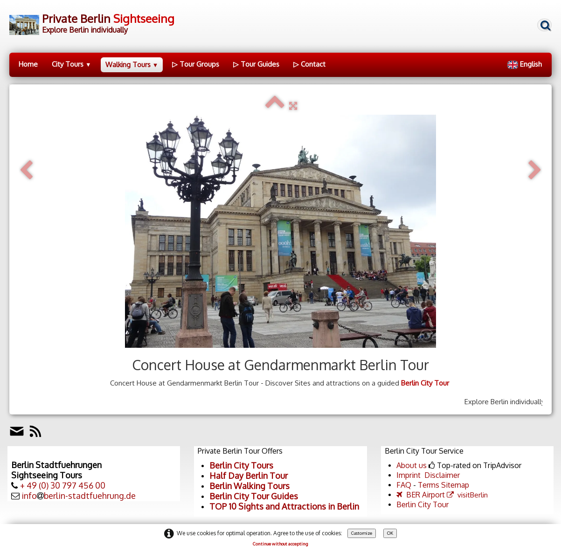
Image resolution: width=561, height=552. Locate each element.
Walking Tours (132, 64)
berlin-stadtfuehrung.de (90, 495)
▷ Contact (309, 64)
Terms (428, 485)
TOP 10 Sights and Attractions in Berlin (284, 506)
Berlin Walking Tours (249, 486)
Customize (361, 533)
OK (390, 533)
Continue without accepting (280, 543)
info (29, 495)
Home (28, 64)
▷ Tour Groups (195, 64)
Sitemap (455, 485)
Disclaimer (442, 475)
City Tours (71, 64)
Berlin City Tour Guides (253, 496)
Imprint (408, 475)
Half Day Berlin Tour (248, 475)
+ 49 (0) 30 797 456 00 (62, 485)
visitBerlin (467, 494)
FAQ (403, 485)
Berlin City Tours (241, 465)
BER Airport (420, 494)
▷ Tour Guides (256, 64)
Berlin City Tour (425, 383)
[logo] (91, 22)
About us (411, 465)
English (525, 64)
